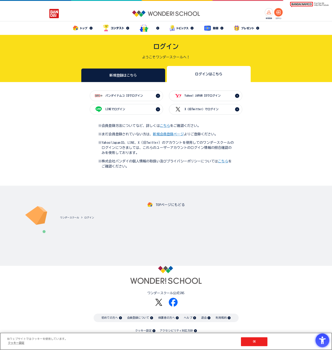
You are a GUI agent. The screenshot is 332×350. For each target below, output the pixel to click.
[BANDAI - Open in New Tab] (54, 13)
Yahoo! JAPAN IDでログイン (203, 95)
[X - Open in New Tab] (158, 302)
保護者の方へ (166, 317)
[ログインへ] (278, 12)
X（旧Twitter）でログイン (202, 109)
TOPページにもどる (170, 204)
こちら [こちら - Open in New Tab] (223, 161)
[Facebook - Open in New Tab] (173, 302)
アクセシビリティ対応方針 (176, 330)
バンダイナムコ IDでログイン (124, 95)
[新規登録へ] (269, 12)
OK (254, 341)
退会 (204, 317)
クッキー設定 (143, 330)
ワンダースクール (69, 217)
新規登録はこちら (123, 75)
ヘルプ (188, 317)
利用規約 (221, 317)
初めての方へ (109, 317)
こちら (165, 125)
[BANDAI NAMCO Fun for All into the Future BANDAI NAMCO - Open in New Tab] (309, 4)
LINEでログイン (115, 109)
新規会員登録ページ (168, 134)
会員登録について (138, 317)
